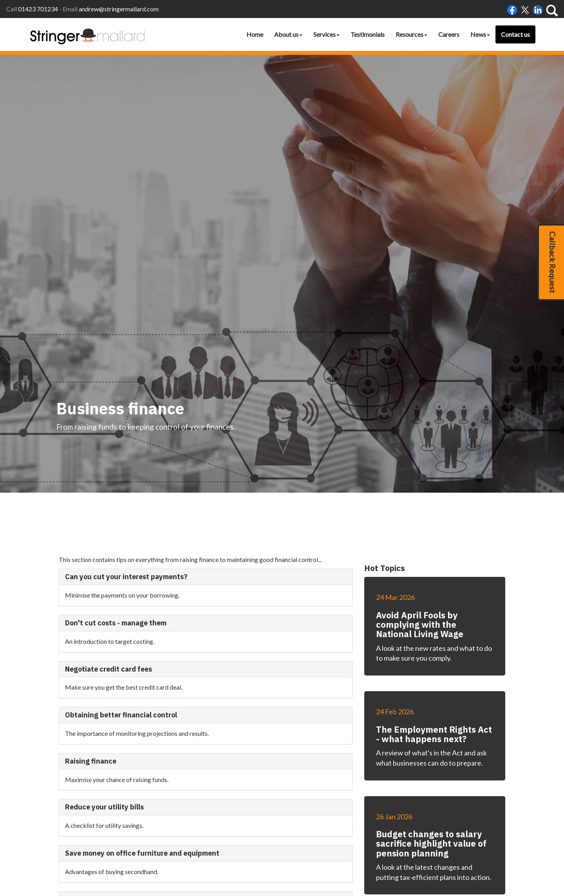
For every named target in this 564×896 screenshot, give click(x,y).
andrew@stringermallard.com (119, 9)
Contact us (515, 34)
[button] (550, 262)
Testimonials (368, 34)
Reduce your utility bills (104, 755)
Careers (448, 34)
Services (326, 34)
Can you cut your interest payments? (126, 525)
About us (288, 34)
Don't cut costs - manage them (115, 571)
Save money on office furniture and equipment (142, 801)
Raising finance (90, 709)
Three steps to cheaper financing (120, 847)
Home (254, 34)
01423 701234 (38, 9)
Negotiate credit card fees (108, 617)
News (480, 34)
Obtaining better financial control (121, 663)
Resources (411, 34)
